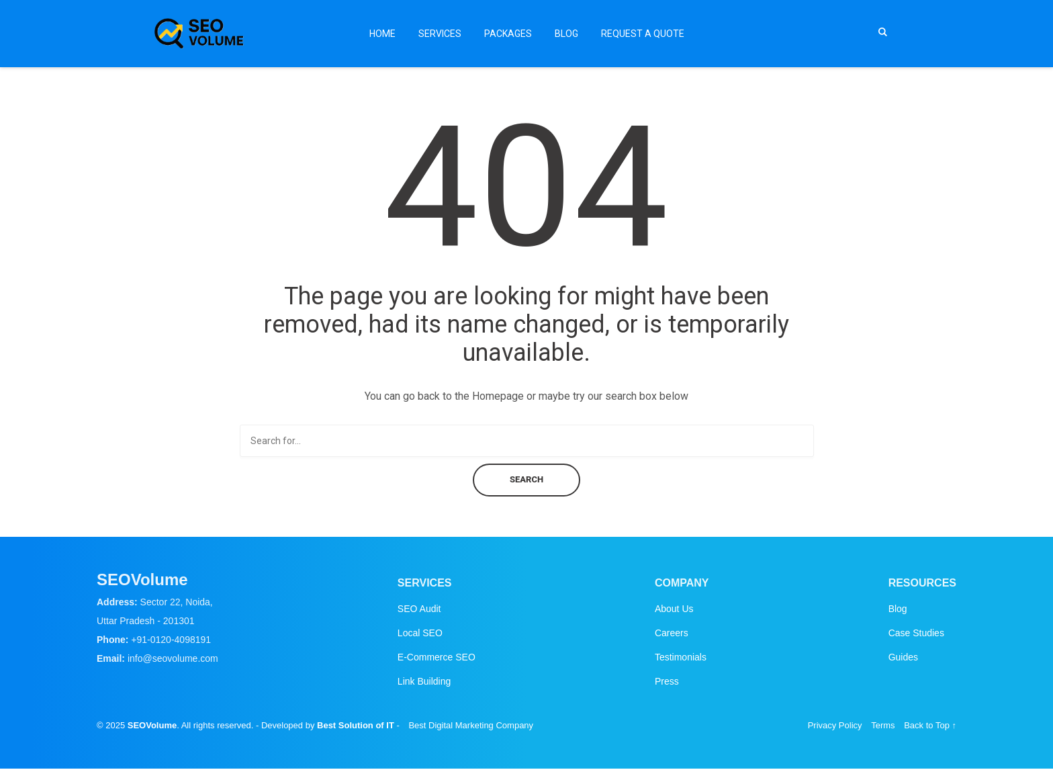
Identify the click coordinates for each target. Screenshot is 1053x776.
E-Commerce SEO (436, 657)
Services (439, 33)
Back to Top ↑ (930, 725)
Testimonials (680, 657)
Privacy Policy (835, 725)
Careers (671, 633)
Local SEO (420, 633)
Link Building (424, 681)
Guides (903, 657)
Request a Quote (642, 33)
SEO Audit (419, 608)
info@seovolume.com (173, 658)
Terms (883, 725)
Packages (508, 33)
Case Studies (916, 633)
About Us (674, 608)
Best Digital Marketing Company (470, 725)
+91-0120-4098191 (171, 639)
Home (382, 33)
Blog (566, 33)
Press (667, 681)
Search (526, 479)
